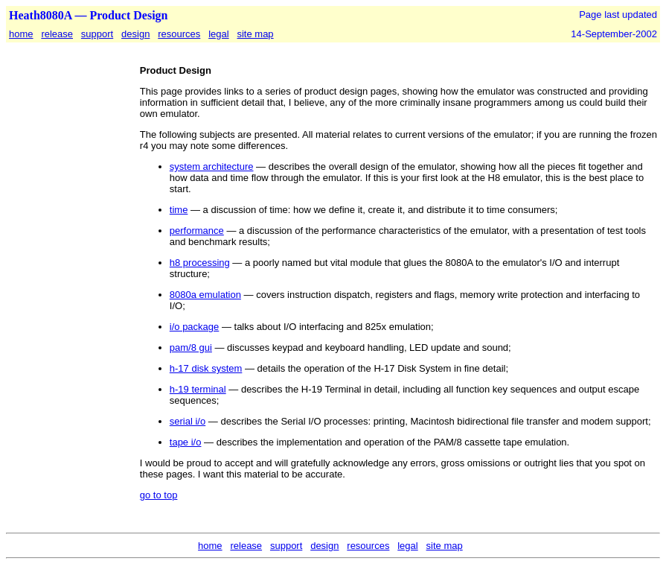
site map (255, 33)
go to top (159, 495)
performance (197, 230)
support (97, 33)
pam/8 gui (191, 347)
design (135, 33)
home (21, 33)
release (57, 33)
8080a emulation (205, 294)
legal (218, 33)
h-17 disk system (206, 368)
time (179, 209)
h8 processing (200, 262)
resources (179, 33)
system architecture (212, 166)
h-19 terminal (198, 389)
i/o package (195, 326)
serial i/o (187, 421)
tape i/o (186, 442)
